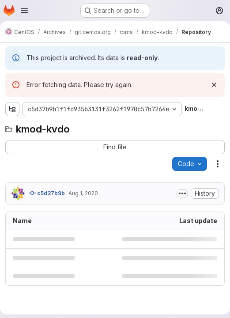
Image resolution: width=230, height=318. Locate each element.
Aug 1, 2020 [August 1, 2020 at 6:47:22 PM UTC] (83, 193)
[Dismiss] (214, 85)
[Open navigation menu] (24, 11)
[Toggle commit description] (182, 193)
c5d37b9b (47, 193)
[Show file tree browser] (12, 109)
